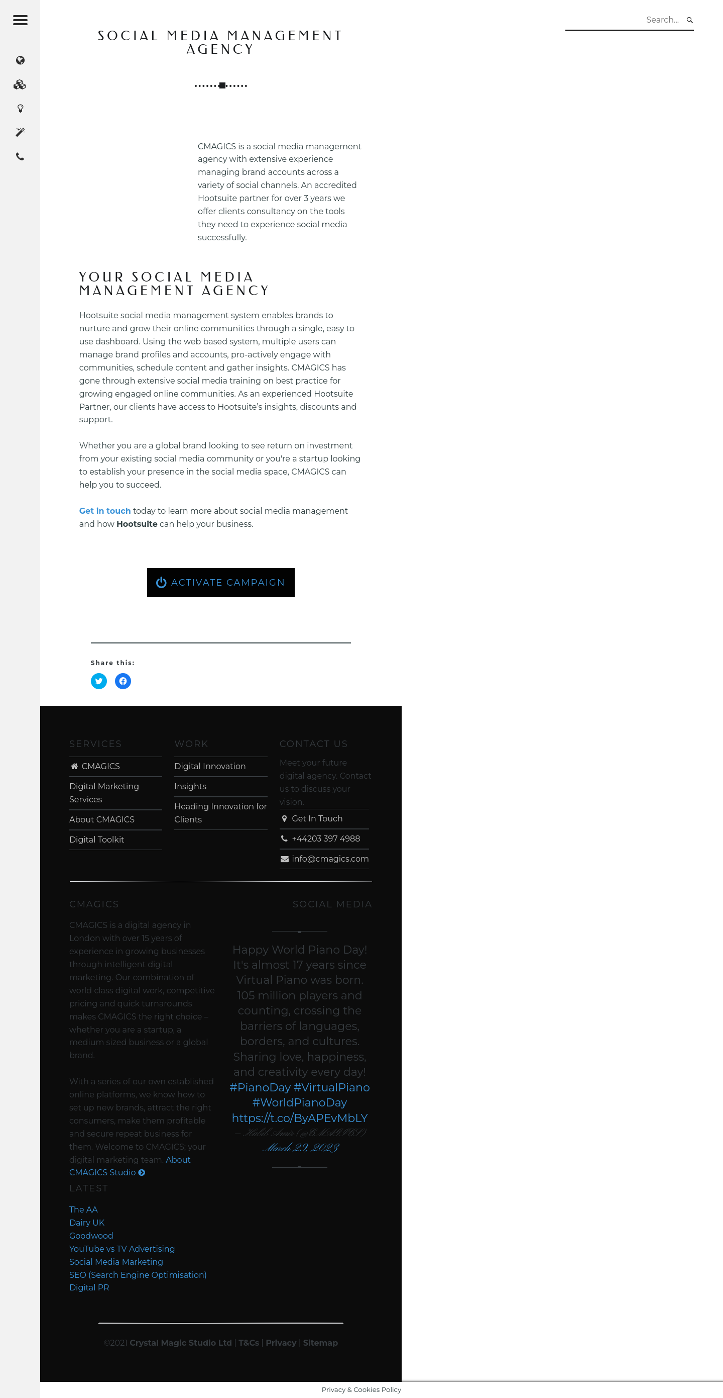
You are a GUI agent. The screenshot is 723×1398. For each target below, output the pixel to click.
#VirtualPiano (332, 1087)
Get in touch (105, 511)
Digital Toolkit (97, 840)
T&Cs (248, 1343)
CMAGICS (94, 766)
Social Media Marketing (116, 1262)
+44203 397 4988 (320, 839)
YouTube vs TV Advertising (122, 1249)
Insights (190, 786)
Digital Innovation (210, 766)
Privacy (281, 1343)
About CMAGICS (102, 819)
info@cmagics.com (324, 859)
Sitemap (320, 1343)
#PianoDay (260, 1087)
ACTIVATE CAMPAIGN (220, 582)
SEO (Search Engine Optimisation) (138, 1275)
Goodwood (91, 1236)
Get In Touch (311, 818)
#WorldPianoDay (300, 1102)
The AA (83, 1210)
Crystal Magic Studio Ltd (181, 1343)
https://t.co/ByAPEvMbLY (299, 1118)
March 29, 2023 (300, 1148)
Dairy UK (86, 1223)
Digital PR (89, 1287)
